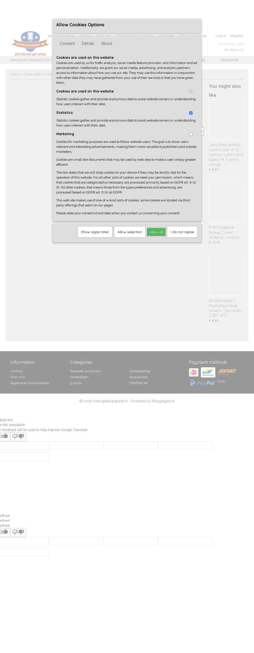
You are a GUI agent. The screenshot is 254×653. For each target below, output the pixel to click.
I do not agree (182, 232)
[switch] (190, 91)
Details (88, 43)
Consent (67, 43)
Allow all (156, 232)
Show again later (95, 232)
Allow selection (130, 232)
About (106, 43)
